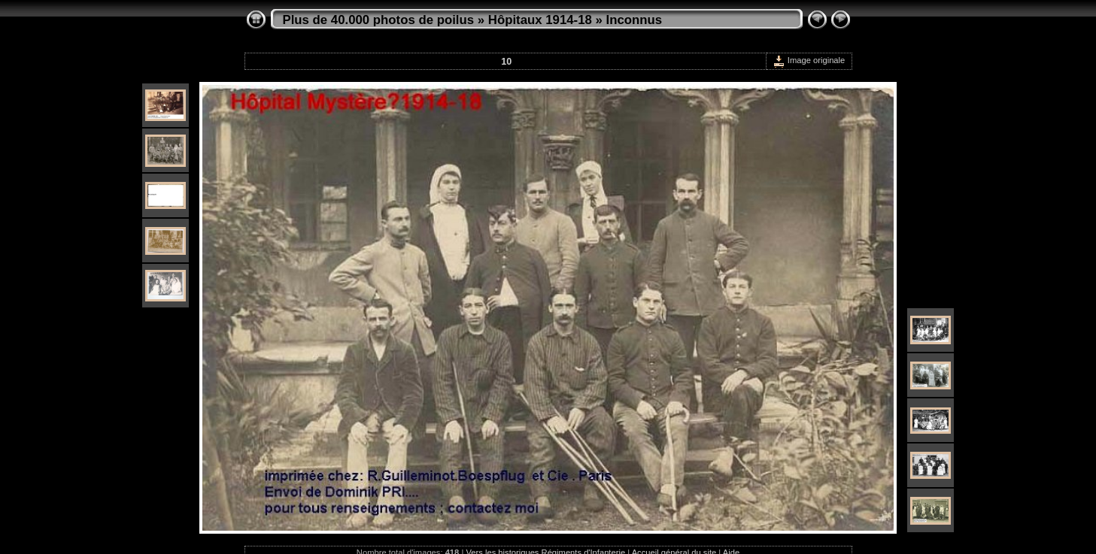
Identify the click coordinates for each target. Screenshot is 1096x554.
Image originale (809, 60)
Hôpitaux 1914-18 (540, 20)
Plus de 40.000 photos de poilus (379, 20)
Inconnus (634, 20)
